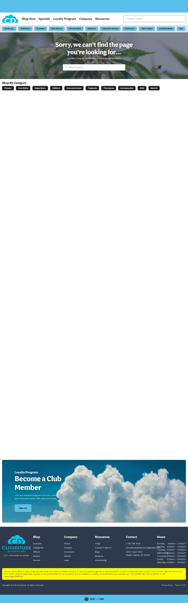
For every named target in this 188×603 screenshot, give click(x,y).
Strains (36, 556)
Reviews (99, 556)
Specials (44, 19)
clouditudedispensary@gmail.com (143, 548)
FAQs (97, 543)
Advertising (100, 560)
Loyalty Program (64, 19)
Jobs (66, 560)
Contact (68, 548)
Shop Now (29, 19)
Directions (69, 552)
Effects (36, 552)
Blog (97, 552)
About (67, 543)
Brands (36, 560)
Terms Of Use (180, 585)
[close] (111, 6)
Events (67, 556)
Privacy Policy (167, 585)
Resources (102, 19)
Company (85, 19)
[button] (21, 9)
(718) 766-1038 (133, 543)
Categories (38, 548)
